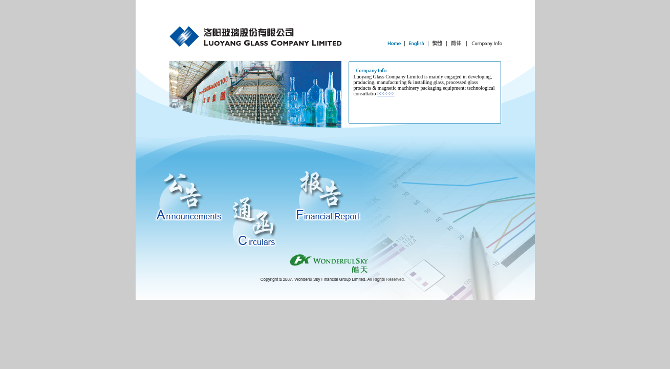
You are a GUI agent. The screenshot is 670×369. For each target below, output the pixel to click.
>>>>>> (386, 93)
